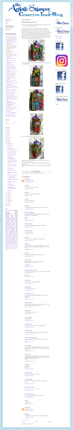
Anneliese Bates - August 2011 (11, 41)
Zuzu (14, 231)
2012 (8, 142)
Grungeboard (7, 242)
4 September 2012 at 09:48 (29, 368)
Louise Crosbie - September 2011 (11, 82)
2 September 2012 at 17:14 (29, 306)
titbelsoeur (7, 21)
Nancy (26, 192)
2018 (8, 132)
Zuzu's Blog (27, 345)
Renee (26, 253)
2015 (8, 137)
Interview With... (9, 247)
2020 (8, 129)
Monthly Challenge (9, 230)
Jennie (6, 23)
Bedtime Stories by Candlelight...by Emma (11, 158)
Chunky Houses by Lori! (11, 185)
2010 (8, 205)
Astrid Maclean (27, 372)
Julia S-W (26, 354)
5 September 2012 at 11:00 (29, 390)
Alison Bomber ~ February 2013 (11, 36)
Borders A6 (41, 29)
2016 (8, 135)
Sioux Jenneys (8, 219)
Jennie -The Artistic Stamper (30, 337)
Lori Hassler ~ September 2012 (11, 80)
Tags (17, 222)
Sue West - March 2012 (10, 109)
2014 (8, 138)
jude (25, 400)
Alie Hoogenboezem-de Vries (30, 270)
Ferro (17, 248)
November (9, 145)
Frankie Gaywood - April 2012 (11, 55)
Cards (12, 222)
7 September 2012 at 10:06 (29, 417)
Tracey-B (26, 280)
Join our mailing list (58, 38)
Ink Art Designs (27, 379)
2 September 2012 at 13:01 (29, 266)
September (9, 148)
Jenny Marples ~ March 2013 (11, 67)
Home (37, 421)
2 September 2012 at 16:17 (29, 290)
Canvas (8, 236)
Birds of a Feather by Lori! (11, 151)
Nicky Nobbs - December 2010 (11, 96)
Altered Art (13, 227)
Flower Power (15, 239)
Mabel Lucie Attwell (11, 223)
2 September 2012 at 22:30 (29, 327)
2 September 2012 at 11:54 (29, 256)
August (9, 190)
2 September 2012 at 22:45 (29, 333)
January (9, 201)
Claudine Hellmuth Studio (10, 232)
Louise (26, 185)
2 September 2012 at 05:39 (29, 220)
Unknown (26, 407)
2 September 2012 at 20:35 (29, 313)
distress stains (12, 220)
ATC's (12, 234)
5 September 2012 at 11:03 (29, 397)
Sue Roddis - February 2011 (11, 108)
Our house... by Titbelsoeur (11, 154)
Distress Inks (9, 215)
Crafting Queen (27, 230)
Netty (26, 199)
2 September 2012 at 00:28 (29, 188)
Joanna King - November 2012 (11, 69)
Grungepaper (14, 236)
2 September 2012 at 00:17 (29, 181)
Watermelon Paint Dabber (42, 160)
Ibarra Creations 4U (28, 387)
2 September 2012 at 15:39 (29, 276)
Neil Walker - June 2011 (10, 93)
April (9, 196)
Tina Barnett (8, 111)
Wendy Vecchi (15, 243)
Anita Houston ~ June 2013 (10, 40)
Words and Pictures (28, 293)
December (9, 143)
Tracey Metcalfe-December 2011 (11, 112)
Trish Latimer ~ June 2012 (10, 115)
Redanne (26, 244)
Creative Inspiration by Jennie (12, 149)
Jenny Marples (27, 324)
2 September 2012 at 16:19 (29, 299)
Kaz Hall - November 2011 (10, 73)
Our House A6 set (30, 29)
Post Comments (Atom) (30, 423)
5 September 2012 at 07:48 (29, 383)
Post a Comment (26, 419)
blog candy (9, 240)
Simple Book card (10, 168)
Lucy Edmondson (9, 84)
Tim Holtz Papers (14, 235)
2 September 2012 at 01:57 (29, 202)
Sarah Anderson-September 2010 (11, 97)
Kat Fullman (8, 70)
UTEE (8, 235)
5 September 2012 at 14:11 (29, 403)
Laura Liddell (8, 74)
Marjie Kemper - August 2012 (11, 89)
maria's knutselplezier (28, 212)
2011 (8, 203)
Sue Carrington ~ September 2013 (12, 106)
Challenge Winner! (10, 184)
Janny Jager (27, 259)
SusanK (26, 205)
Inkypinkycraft (27, 223)
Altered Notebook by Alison (12, 160)
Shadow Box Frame (12, 248)
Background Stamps (9, 217)
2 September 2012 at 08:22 (29, 240)
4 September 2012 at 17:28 (29, 375)
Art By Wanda (27, 317)
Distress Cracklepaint (12, 241)
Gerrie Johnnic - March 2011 (11, 60)
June (8, 193)
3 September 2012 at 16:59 (29, 350)
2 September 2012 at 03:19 (29, 208)
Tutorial (7, 249)
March (9, 198)
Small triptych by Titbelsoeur (12, 175)
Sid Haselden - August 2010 (11, 102)
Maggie (26, 414)
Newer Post (24, 421)
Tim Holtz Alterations (10, 228)
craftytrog (26, 310)
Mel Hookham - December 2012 (11, 92)
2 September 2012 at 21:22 (29, 320)
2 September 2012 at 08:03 (29, 233)
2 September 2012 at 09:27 (29, 249)
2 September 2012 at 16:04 (29, 283)
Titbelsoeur (8, 213)
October (9, 146)
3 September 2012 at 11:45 (29, 341)
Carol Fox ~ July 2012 (10, 44)
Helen (26, 237)
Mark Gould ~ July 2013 (10, 90)
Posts (7, 121)
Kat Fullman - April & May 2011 (11, 71)
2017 (8, 134)
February (9, 200)
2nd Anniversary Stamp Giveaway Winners (11, 177)
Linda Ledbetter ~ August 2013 (11, 77)
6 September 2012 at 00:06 (29, 410)
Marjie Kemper (27, 302)
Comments (8, 123)
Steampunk (14, 233)
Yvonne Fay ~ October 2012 (11, 116)
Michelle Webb (27, 330)
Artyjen (26, 364)
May (8, 195)
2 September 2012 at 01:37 (29, 195)
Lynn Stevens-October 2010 (11, 85)
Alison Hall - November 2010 (11, 37)
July (8, 192)
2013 (8, 140)
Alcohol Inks (8, 231)
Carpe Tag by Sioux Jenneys (12, 164)
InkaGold (13, 242)
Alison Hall (9, 216)
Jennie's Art (7, 233)
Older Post (49, 421)
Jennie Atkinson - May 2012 (11, 66)
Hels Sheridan (8, 63)
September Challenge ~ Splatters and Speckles (11, 188)
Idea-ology (7, 221)
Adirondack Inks (8, 239)
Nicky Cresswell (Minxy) (10, 94)
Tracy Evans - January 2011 (10, 113)
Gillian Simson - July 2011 (10, 62)
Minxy (16, 234)
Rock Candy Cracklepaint (10, 238)
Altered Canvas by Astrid (11, 152)
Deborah (26, 178)
